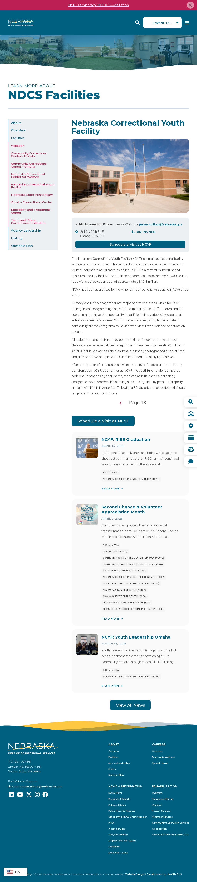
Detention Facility (118, 852)
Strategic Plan (22, 246)
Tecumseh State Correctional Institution (28, 221)
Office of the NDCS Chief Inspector (127, 817)
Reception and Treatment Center (30, 211)
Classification (159, 829)
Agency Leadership (26, 230)
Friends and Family (163, 799)
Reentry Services (161, 811)
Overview (18, 130)
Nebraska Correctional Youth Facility (32, 186)
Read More (110, 488)
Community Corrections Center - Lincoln (29, 154)
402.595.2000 (145, 232)
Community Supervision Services (170, 823)
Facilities (18, 138)
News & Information (125, 786)
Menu (187, 22)
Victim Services (116, 829)
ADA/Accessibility (118, 835)
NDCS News (115, 793)
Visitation (17, 146)
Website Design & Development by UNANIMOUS (153, 874)
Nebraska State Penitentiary (32, 195)
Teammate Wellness (163, 757)
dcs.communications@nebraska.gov (35, 786)
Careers (158, 744)
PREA (111, 823)
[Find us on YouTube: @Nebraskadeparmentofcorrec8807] (20, 795)
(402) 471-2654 (30, 771)
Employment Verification (122, 841)
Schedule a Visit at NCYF (130, 244)
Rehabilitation (164, 786)
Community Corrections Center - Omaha (29, 165)
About (16, 123)
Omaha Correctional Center (32, 202)
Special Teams (160, 763)
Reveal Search (137, 22)
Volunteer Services (162, 817)
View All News (130, 705)
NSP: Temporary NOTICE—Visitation (98, 5)
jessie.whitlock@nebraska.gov (160, 224)
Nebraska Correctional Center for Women (28, 175)
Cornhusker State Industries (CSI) (170, 835)
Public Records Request (121, 811)
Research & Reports (119, 799)
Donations (114, 846)
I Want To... (162, 23)
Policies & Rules (117, 805)
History (16, 238)
